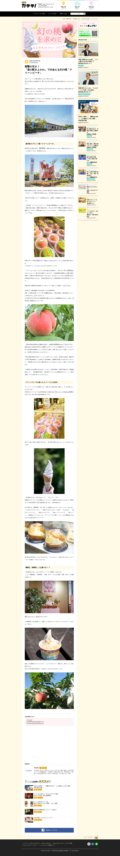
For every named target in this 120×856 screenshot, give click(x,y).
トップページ (25, 843)
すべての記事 (69, 843)
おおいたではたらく (46, 843)
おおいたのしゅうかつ (58, 843)
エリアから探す (52, 13)
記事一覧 (43, 768)
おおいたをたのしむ (35, 843)
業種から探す (63, 13)
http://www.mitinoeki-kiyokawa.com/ (35, 723)
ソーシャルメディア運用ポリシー (47, 845)
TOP (64, 18)
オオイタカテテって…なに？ (30, 845)
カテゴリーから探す (39, 13)
